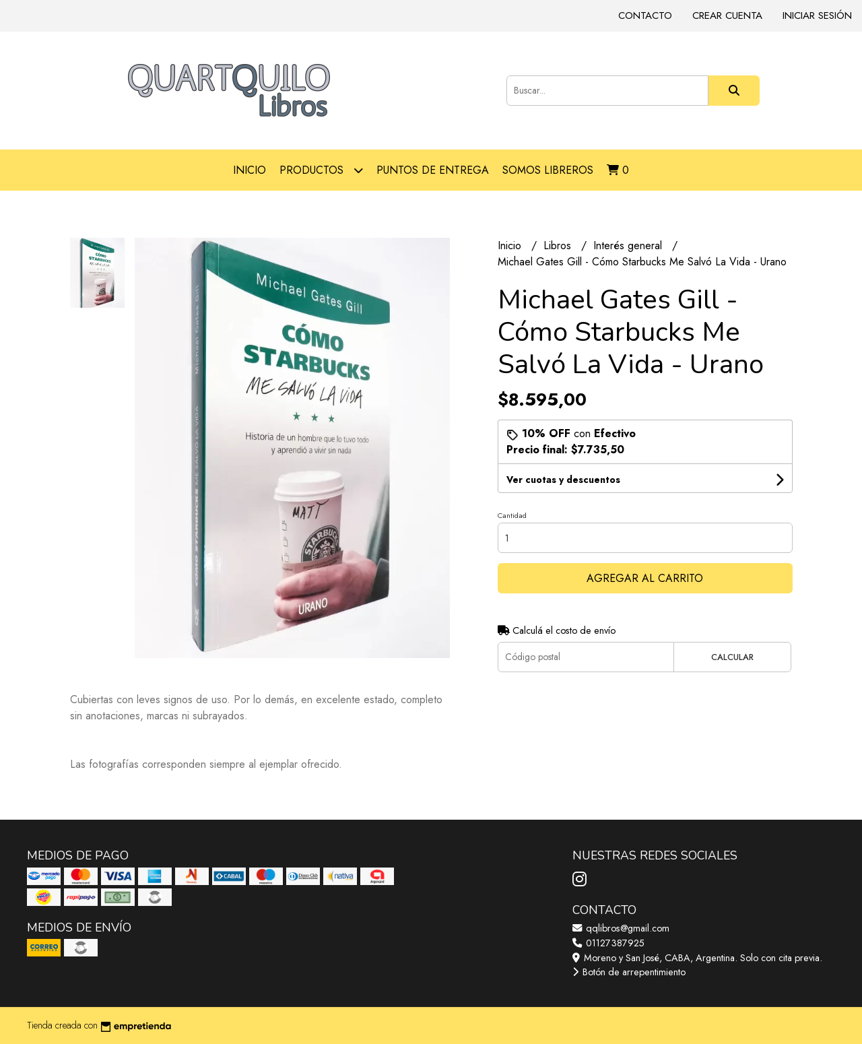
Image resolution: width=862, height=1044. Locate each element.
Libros (558, 245)
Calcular (732, 657)
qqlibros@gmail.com (620, 928)
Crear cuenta (727, 15)
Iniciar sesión (817, 15)
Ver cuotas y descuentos (563, 479)
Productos (321, 170)
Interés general (629, 245)
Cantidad (512, 515)
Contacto (645, 15)
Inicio (249, 170)
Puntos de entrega (432, 170)
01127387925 (608, 943)
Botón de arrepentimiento (629, 972)
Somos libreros (547, 170)
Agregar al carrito (645, 578)
